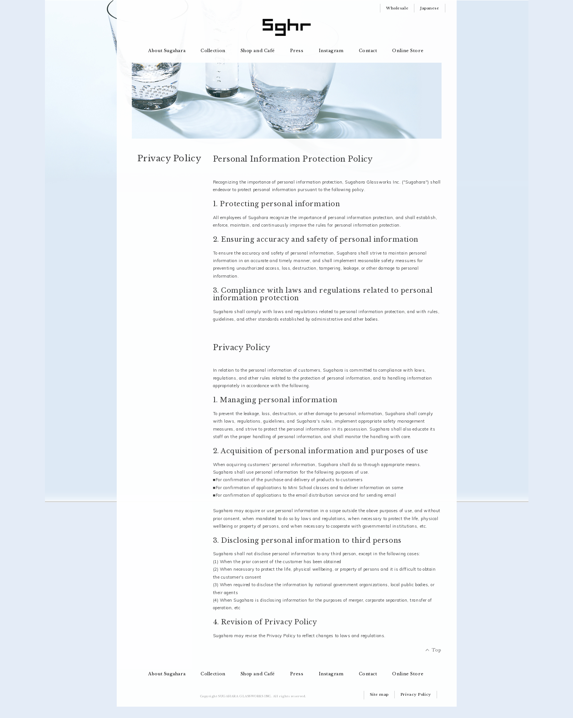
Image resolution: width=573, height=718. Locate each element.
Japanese (429, 8)
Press (297, 50)
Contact (368, 50)
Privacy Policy (415, 694)
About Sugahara (166, 50)
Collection (213, 50)
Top (437, 650)
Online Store (407, 50)
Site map (379, 694)
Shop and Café (258, 50)
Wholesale (397, 8)
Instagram (331, 50)
